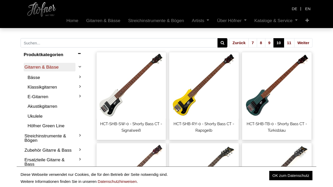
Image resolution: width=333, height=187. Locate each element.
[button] (307, 20)
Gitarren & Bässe (41, 67)
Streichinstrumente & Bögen (45, 138)
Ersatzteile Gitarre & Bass (44, 162)
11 (289, 43)
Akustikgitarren (42, 106)
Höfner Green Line (46, 125)
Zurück (239, 43)
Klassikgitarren (42, 87)
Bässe (34, 77)
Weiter (303, 43)
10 (279, 43)
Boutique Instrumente (45, 173)
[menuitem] (72, 20)
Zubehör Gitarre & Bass (48, 150)
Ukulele (35, 116)
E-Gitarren (38, 96)
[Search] (222, 43)
